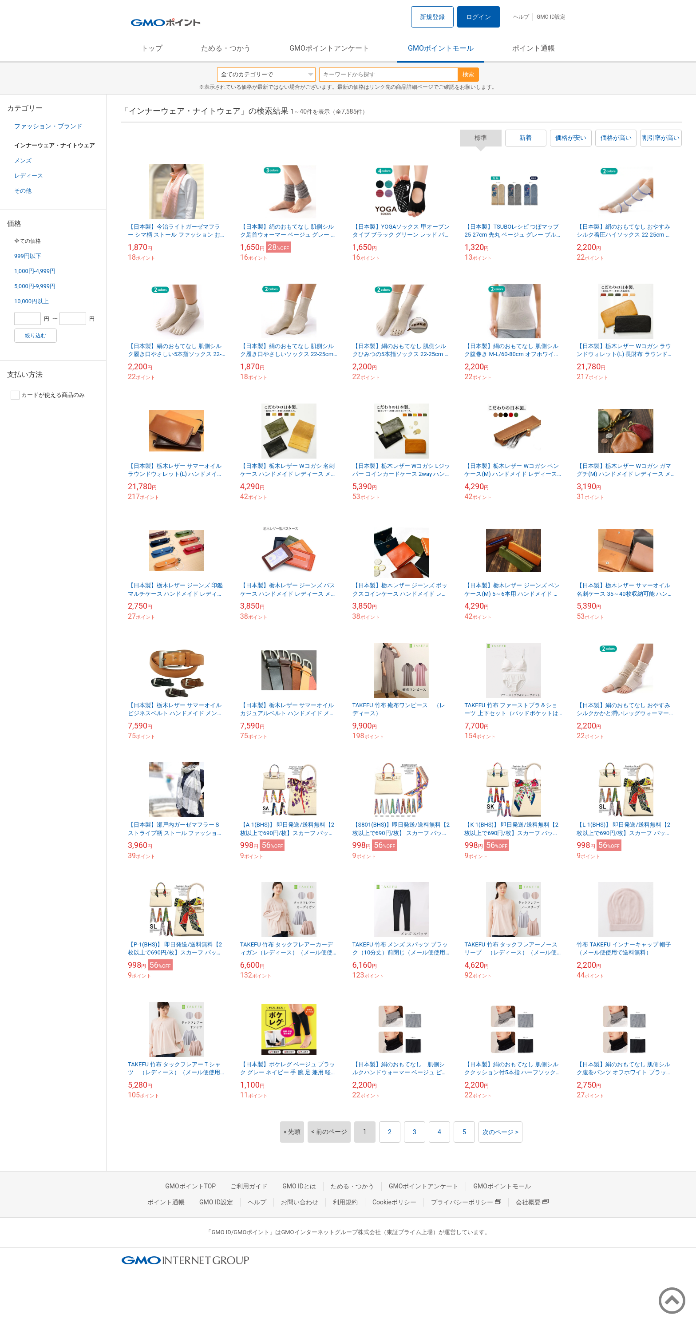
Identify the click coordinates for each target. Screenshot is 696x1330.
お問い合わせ (299, 1202)
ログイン (478, 16)
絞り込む (35, 335)
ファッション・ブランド (48, 126)
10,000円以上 (31, 301)
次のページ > (500, 1132)
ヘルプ (521, 17)
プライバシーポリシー (466, 1202)
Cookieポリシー (394, 1202)
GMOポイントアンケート (329, 48)
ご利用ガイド (249, 1186)
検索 (468, 74)
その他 (23, 190)
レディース (28, 175)
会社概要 (532, 1202)
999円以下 (27, 256)
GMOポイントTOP (190, 1186)
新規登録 (432, 16)
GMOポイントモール (441, 48)
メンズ (23, 160)
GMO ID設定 (551, 17)
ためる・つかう (226, 48)
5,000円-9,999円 (34, 286)
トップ (151, 48)
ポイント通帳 (533, 48)
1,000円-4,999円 (34, 271)
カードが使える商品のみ (48, 395)
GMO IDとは (299, 1186)
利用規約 (345, 1202)
